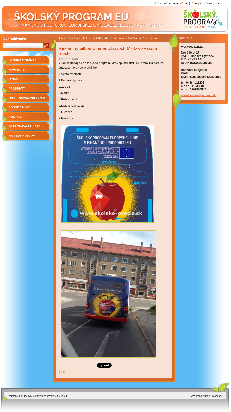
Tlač (186, 3)
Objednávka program (27, 98)
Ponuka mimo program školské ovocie (24, 109)
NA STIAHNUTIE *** (22, 136)
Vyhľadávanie (14, 39)
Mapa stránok (203, 3)
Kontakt (16, 117)
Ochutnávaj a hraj (24, 126)
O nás (13, 79)
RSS (220, 3)
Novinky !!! (17, 69)
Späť (62, 371)
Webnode (217, 395)
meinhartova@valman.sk (198, 95)
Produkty (17, 88)
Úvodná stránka (69, 38)
